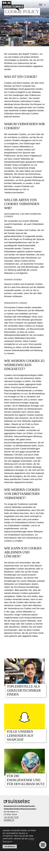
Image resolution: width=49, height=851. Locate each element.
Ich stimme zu (10, 846)
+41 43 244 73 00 (11, 817)
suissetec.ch (9, 820)
